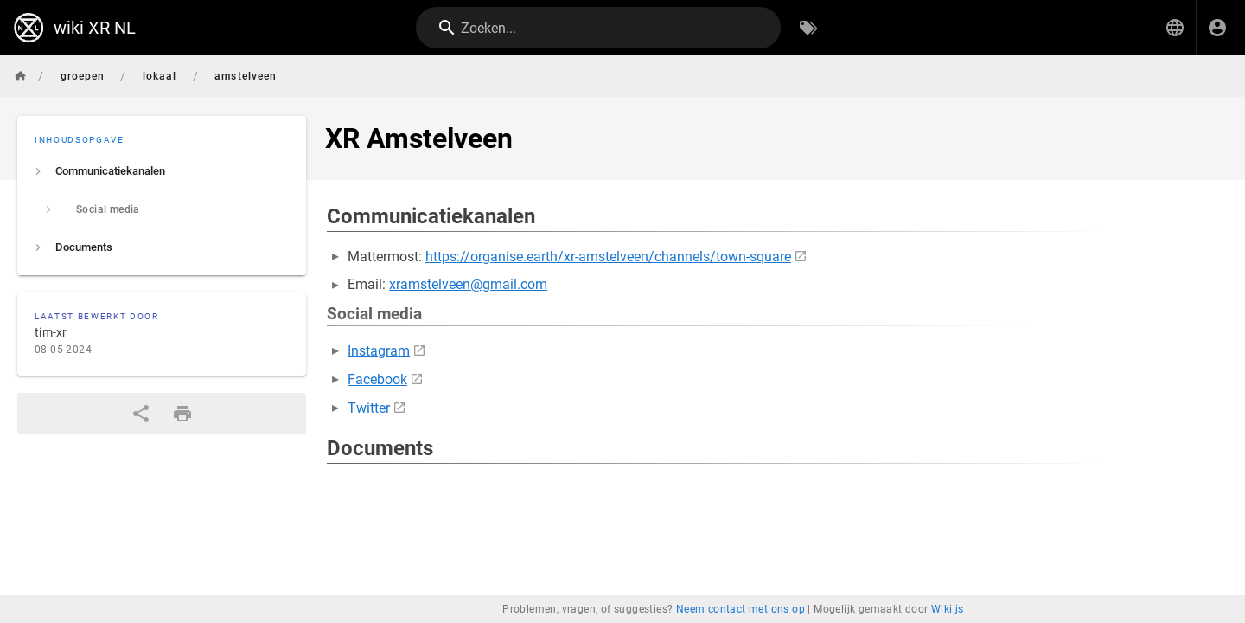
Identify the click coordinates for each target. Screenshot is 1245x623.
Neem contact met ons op (740, 609)
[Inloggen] (1217, 27)
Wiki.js (947, 609)
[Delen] (141, 413)
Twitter (369, 408)
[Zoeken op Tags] (808, 27)
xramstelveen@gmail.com (468, 284)
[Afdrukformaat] (182, 413)
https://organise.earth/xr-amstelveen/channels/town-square (608, 256)
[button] (1175, 27)
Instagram (379, 351)
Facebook (377, 379)
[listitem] (161, 171)
